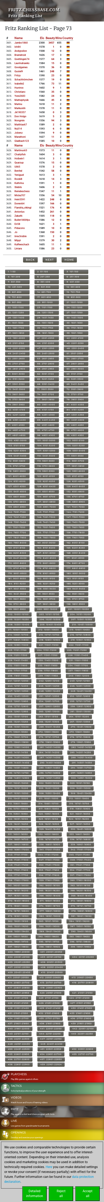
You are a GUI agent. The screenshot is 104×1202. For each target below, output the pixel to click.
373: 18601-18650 (18, 906)
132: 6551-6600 (76, 491)
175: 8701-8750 (17, 568)
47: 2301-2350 (45, 348)
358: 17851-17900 (18, 880)
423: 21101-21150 (49, 998)
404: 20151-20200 (83, 957)
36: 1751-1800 (75, 328)
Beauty (50, 38)
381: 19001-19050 (81, 916)
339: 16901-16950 (81, 844)
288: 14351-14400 (82, 757)
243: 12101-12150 (80, 681)
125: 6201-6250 (46, 481)
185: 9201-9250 (46, 583)
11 (52, 104)
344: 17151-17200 (48, 855)
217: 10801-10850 (18, 640)
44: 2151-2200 (45, 343)
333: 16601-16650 (80, 834)
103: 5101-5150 (16, 445)
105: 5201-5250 (76, 445)
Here (49, 1167)
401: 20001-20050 (51, 952)
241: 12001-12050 (18, 681)
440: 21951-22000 (19, 1028)
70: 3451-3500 (16, 389)
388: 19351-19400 (18, 931)
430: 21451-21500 (81, 1008)
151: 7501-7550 (16, 527)
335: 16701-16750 (49, 839)
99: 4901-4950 (75, 435)
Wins (58, 38)
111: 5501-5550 (75, 456)
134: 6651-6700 (46, 497)
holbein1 (19, 158)
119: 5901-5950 (46, 471)
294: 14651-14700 (81, 768)
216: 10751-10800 (80, 635)
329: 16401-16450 (49, 829)
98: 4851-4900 (46, 435)
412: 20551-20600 (50, 977)
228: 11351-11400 (78, 655)
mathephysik (21, 100)
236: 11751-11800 (48, 670)
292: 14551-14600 (18, 768)
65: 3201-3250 (45, 379)
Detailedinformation (34, 1193)
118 (52, 215)
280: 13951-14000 (18, 747)
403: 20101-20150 (51, 957)
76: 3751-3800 (16, 399)
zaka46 (18, 215)
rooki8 (18, 179)
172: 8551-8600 (17, 563)
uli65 (17, 166)
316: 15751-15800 (18, 809)
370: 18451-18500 (18, 901)
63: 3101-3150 (75, 374)
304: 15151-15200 (18, 788)
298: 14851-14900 (18, 778)
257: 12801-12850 (49, 706)
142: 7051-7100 (17, 512)
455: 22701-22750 (83, 1054)
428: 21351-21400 (18, 1008)
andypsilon (20, 51)
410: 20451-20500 (52, 972)
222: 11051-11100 (79, 645)
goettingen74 (21, 59)
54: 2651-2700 (75, 358)
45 (52, 100)
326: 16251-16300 (49, 824)
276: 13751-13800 (80, 737)
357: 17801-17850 (80, 875)
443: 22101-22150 (18, 1034)
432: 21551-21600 (49, 1013)
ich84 (17, 46)
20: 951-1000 (45, 302)
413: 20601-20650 (82, 977)
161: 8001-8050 (46, 543)
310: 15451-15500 (18, 798)
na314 (18, 128)
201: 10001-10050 (78, 609)
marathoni (20, 136)
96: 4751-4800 (75, 430)
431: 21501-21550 (18, 1013)
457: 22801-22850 (51, 1059)
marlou (18, 104)
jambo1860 (21, 42)
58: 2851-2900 (16, 369)
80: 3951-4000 (46, 404)
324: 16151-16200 (79, 819)
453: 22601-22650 (18, 1054)
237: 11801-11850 (79, 670)
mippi (17, 240)
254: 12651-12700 (49, 701)
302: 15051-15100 (49, 783)
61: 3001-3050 (16, 374)
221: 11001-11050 (49, 645)
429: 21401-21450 (50, 1008)
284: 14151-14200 (49, 752)
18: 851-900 (74, 297)
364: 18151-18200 (18, 890)
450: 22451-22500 (19, 1049)
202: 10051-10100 (18, 614)
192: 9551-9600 (76, 594)
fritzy (17, 75)
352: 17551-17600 (18, 870)
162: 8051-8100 (76, 543)
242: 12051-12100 (49, 681)
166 (52, 203)
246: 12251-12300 (80, 686)
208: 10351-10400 (18, 624)
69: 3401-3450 (75, 384)
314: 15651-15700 (49, 803)
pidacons (19, 228)
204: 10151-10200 (80, 614)
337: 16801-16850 (18, 844)
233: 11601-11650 (48, 665)
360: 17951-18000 (80, 880)
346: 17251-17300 (18, 860)
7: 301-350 (14, 282)
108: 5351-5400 (76, 450)
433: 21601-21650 (80, 1013)
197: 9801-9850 (46, 604)
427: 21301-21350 (80, 1003)
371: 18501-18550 (50, 901)
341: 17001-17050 (50, 849)
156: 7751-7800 (76, 532)
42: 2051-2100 (75, 338)
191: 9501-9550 (46, 594)
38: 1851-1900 (45, 333)
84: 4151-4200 (75, 410)
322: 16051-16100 (18, 819)
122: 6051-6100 (46, 476)
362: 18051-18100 (49, 885)
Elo (42, 38)
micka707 (19, 195)
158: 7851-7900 (46, 537)
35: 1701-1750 (45, 328)
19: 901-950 (15, 302)
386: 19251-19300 (49, 926)
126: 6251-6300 (76, 481)
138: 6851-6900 (76, 502)
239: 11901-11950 (48, 676)
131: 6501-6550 (46, 491)
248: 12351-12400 (49, 691)
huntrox (18, 87)
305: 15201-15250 (49, 788)
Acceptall (87, 1193)
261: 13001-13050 (80, 711)
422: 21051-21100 (18, 998)
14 (52, 179)
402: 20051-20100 (19, 957)
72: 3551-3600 (75, 389)
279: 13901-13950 (81, 742)
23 (52, 75)
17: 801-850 (44, 297)
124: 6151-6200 (17, 481)
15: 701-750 (73, 292)
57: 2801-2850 (75, 364)
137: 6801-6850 (46, 502)
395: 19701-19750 (49, 942)
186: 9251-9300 (76, 583)
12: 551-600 (73, 287)
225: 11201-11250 (77, 650)
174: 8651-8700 (76, 563)
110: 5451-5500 (46, 456)
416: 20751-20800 (83, 982)
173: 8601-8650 (46, 563)
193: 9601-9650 (17, 599)
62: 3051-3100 (45, 374)
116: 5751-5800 (46, 466)
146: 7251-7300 (46, 517)
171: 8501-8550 (76, 558)
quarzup (19, 162)
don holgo (20, 116)
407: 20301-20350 (19, 967)
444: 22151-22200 (50, 1034)
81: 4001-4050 (75, 404)
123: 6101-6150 (75, 476)
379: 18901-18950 (18, 916)
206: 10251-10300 (50, 619)
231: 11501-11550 (78, 660)
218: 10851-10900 (49, 640)
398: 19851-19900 (49, 947)
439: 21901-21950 (81, 1023)
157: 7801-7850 (17, 537)
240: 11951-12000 (79, 676)
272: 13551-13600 (49, 732)
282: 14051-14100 (81, 747)
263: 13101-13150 (48, 716)
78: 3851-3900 (75, 399)
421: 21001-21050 (82, 993)
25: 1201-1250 (16, 312)
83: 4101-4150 (45, 410)
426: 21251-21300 (49, 1003)
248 (52, 71)
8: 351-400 (43, 282)
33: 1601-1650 (75, 323)
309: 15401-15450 (81, 793)
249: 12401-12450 (81, 691)
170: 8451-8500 (46, 558)
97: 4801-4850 (17, 435)
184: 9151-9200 (17, 583)
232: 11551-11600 (18, 665)
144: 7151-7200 (76, 512)
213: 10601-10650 (80, 630)
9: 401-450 (73, 282)
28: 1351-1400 (16, 318)
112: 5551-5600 (16, 461)
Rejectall (61, 1193)
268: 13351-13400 (18, 727)
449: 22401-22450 (52, 1044)
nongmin (19, 120)
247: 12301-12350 (18, 691)
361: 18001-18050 (18, 885)
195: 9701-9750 (76, 599)
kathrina (19, 183)
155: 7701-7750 (46, 532)
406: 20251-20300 (52, 962)
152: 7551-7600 (46, 527)
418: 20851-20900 (51, 988)
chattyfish (20, 154)
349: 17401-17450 (18, 865)
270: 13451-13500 (81, 727)
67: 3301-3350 (16, 384)
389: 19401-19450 (50, 931)
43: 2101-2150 (16, 343)
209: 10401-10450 (50, 624)
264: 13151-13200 (79, 716)
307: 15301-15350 (18, 793)
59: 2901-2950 (45, 369)
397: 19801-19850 (18, 947)
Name (18, 38)
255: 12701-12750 (80, 701)
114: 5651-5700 (75, 461)
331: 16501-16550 (18, 834)
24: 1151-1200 (75, 307)
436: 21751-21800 (81, 1018)
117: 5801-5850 (76, 466)
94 (52, 120)
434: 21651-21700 (18, 1018)
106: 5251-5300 (17, 450)
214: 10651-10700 (18, 635)
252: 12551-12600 (80, 696)
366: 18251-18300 (81, 890)
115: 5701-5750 (16, 466)
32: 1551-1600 (45, 323)
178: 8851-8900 (17, 573)
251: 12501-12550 (49, 696)
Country (67, 38)
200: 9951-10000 (47, 609)
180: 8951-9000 (76, 573)
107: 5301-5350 (46, 450)
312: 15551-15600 (79, 798)
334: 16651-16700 (18, 839)
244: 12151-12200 (18, 686)
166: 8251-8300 (17, 553)
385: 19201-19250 (18, 926)
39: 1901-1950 (75, 333)
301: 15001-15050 (18, 783)
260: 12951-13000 (49, 711)
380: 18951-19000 (50, 916)
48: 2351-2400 (75, 348)
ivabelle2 (19, 83)
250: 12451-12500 (18, 696)
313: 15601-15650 (18, 803)
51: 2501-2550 (75, 353)
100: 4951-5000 (17, 440)
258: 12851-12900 (81, 706)
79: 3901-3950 (16, 404)
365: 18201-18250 (49, 890)
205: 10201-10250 (18, 619)
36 (52, 67)
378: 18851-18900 (82, 911)
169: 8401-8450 (17, 558)
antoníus (19, 211)
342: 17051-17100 (81, 849)
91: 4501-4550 (16, 425)
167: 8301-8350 (46, 553)
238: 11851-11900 (18, 676)
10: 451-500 (15, 287)
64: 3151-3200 (16, 379)
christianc (19, 91)
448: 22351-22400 (19, 1044)
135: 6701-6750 (76, 497)
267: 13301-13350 (80, 722)
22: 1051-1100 (16, 307)
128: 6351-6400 (46, 486)
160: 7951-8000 (17, 543)
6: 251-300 (73, 277)
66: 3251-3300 (75, 379)
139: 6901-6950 (17, 507)
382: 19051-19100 (18, 921)
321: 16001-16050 (80, 814)
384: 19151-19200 (79, 921)
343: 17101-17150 (18, 855)
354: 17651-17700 (80, 870)
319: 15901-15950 (18, 814)
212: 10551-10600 (49, 630)
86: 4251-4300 (46, 415)
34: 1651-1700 (16, 328)
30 (52, 240)
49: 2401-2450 (16, 353)
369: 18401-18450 (81, 895)
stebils (18, 187)
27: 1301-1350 (75, 312)
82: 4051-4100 (16, 410)
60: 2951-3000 (75, 369)
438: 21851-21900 (50, 1023)
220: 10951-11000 (18, 645)
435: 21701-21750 (49, 1018)
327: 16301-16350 (80, 824)
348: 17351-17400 (80, 860)
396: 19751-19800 (80, 942)
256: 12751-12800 (18, 706)
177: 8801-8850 (76, 568)
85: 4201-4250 (16, 415)
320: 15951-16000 (49, 814)
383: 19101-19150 (49, 921)
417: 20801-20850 (19, 988)
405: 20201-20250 (19, 962)
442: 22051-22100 (83, 1028)
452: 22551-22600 (82, 1049)
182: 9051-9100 (46, 578)
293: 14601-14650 (49, 768)
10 (52, 141)
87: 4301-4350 (75, 415)
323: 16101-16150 (48, 819)
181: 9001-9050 (17, 578)
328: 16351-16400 (18, 829)
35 (52, 91)
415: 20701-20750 (51, 982)
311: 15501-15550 (49, 798)
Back (30, 259)
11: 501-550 (44, 287)
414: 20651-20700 (19, 982)
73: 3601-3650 (16, 394)
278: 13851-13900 (49, 742)
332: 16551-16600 (49, 834)
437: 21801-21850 (18, 1023)
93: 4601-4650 (75, 425)
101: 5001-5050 (46, 440)
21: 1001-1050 (75, 302)
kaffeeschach (21, 244)
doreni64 (19, 203)
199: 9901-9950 (17, 609)
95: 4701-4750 (46, 430)
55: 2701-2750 (16, 364)
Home (69, 259)
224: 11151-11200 (47, 650)
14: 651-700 (44, 292)
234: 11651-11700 (78, 665)
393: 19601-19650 (80, 936)
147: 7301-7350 (76, 517)
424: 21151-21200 (79, 998)
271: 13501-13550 (18, 732)
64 (52, 59)
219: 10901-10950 (81, 640)
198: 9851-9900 (76, 604)
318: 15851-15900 (80, 809)
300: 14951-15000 (81, 778)
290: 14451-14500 (50, 763)
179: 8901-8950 (46, 573)
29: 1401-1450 (45, 318)
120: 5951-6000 (76, 471)
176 (52, 207)
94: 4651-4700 (16, 430)
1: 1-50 (12, 271)
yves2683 (19, 96)
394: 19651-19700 (18, 942)
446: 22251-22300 (19, 1039)
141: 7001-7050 (76, 507)
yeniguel (19, 174)
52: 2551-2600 (16, 358)
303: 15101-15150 (80, 783)
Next (49, 259)
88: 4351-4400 (17, 420)
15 (52, 63)
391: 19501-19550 (18, 936)
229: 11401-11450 (18, 660)
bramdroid (20, 55)
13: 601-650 (15, 292)
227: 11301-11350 (48, 655)
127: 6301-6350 (17, 486)
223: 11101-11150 (17, 650)
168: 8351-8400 (76, 553)
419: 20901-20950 (18, 993)
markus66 (19, 108)
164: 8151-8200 (46, 548)
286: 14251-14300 (18, 757)
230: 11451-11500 (49, 660)
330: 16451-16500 (81, 829)
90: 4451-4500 (75, 420)
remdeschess (22, 191)
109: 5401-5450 (17, 456)
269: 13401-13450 (49, 727)
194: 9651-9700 (46, 599)
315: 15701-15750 (79, 803)
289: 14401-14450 (18, 763)
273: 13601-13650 (80, 732)
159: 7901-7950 (76, 537)
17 (52, 55)
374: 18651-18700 (49, 906)
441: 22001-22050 (51, 1028)
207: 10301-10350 (81, 619)
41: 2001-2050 (45, 338)
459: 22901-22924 (51, 1064)
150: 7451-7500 (76, 522)
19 (52, 79)
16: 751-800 (15, 297)
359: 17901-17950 (49, 880)
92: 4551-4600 (46, 425)
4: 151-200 (14, 277)
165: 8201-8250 (76, 548)
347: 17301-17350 (49, 860)
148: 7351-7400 (17, 522)
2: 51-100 (42, 271)
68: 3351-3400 (46, 384)
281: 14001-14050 (50, 747)
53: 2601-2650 (45, 358)
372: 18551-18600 (81, 901)
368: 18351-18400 (50, 895)
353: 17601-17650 (49, 870)
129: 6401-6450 (76, 486)
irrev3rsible (20, 236)
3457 (51, 42)
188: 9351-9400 (46, 589)
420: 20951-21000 (51, 993)
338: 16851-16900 (49, 844)
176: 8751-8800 (46, 568)
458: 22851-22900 (19, 1064)
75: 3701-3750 (75, 394)
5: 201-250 (43, 277)
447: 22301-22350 (51, 1039)
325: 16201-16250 (18, 824)
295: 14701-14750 (18, 773)
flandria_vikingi (22, 207)
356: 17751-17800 (49, 875)
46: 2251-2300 (16, 348)
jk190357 (20, 112)
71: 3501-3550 (45, 389)
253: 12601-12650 (18, 701)
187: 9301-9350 (17, 589)
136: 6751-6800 (17, 502)
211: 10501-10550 (18, 630)
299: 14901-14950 (50, 778)
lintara (18, 248)
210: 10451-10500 (82, 624)
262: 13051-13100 (18, 716)
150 (52, 232)
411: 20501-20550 (18, 977)
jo (15, 232)
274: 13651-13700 (18, 737)
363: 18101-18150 (81, 885)
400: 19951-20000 (19, 952)
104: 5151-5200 (46, 445)
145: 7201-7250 (17, 517)
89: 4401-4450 (46, 420)
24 (52, 96)
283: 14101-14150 (18, 752)
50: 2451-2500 (46, 353)
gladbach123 (21, 141)
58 (52, 170)
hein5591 (19, 199)
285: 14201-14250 (80, 752)
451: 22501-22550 (50, 1049)
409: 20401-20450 (19, 972)
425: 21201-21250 (18, 1003)
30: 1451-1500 (75, 318)
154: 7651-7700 (17, 532)
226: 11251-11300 (18, 655)
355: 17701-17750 (18, 875)
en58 (17, 224)
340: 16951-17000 (18, 849)
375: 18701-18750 (81, 906)
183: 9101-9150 (75, 578)
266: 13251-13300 (49, 722)
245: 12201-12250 (49, 686)
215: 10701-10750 (49, 635)
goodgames (21, 67)
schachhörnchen (23, 79)
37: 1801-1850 (16, 333)
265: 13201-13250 (18, 722)
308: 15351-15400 (49, 793)
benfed (18, 170)
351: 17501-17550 (80, 865)
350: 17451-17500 (49, 865)
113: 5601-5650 (46, 461)
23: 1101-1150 (45, 307)
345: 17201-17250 (79, 855)
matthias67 (20, 124)
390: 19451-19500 (81, 931)
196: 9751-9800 (17, 604)
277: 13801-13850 (18, 742)
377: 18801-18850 (50, 911)
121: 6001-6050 (17, 476)
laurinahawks (21, 63)
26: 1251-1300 (45, 312)
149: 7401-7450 (46, 522)
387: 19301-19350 (80, 926)
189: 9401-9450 (76, 589)
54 (52, 195)
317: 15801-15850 (49, 809)
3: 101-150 (73, 271)
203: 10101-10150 (49, 614)
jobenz (18, 132)
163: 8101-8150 (16, 548)
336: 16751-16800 (80, 839)
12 (52, 51)
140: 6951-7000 (46, 507)
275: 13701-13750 (49, 737)
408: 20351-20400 (52, 967)
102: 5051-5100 (76, 440)
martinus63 (20, 150)
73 (52, 83)
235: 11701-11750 (18, 670)
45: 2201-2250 (75, 343)
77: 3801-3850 (46, 399)
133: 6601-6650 (17, 497)
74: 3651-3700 (45, 394)
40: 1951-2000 (16, 338)
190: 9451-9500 (17, 594)
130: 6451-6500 (17, 491)
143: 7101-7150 (46, 512)
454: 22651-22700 (51, 1054)
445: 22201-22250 (82, 1034)
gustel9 (18, 71)
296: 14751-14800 (49, 773)
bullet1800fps (22, 220)
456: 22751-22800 (19, 1059)
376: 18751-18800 (18, 911)
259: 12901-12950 (18, 711)
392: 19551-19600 (49, 936)
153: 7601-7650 (76, 527)
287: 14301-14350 (50, 757)
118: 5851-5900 (17, 471)
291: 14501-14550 (82, 763)
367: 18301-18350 (18, 895)
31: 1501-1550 (16, 323)
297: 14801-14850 (81, 773)
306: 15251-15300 (80, 788)
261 (52, 211)
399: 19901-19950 (81, 947)
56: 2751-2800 (45, 364)
